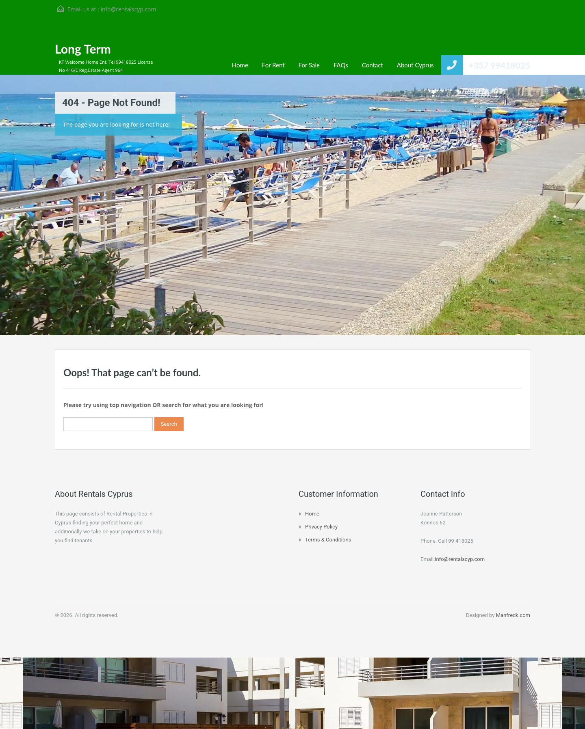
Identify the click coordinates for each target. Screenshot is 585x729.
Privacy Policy (321, 527)
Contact (372, 65)
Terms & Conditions (328, 540)
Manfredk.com (513, 615)
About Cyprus (415, 65)
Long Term (83, 48)
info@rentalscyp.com (128, 9)
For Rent (273, 65)
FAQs (341, 65)
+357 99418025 (499, 65)
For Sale (309, 65)
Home (240, 65)
